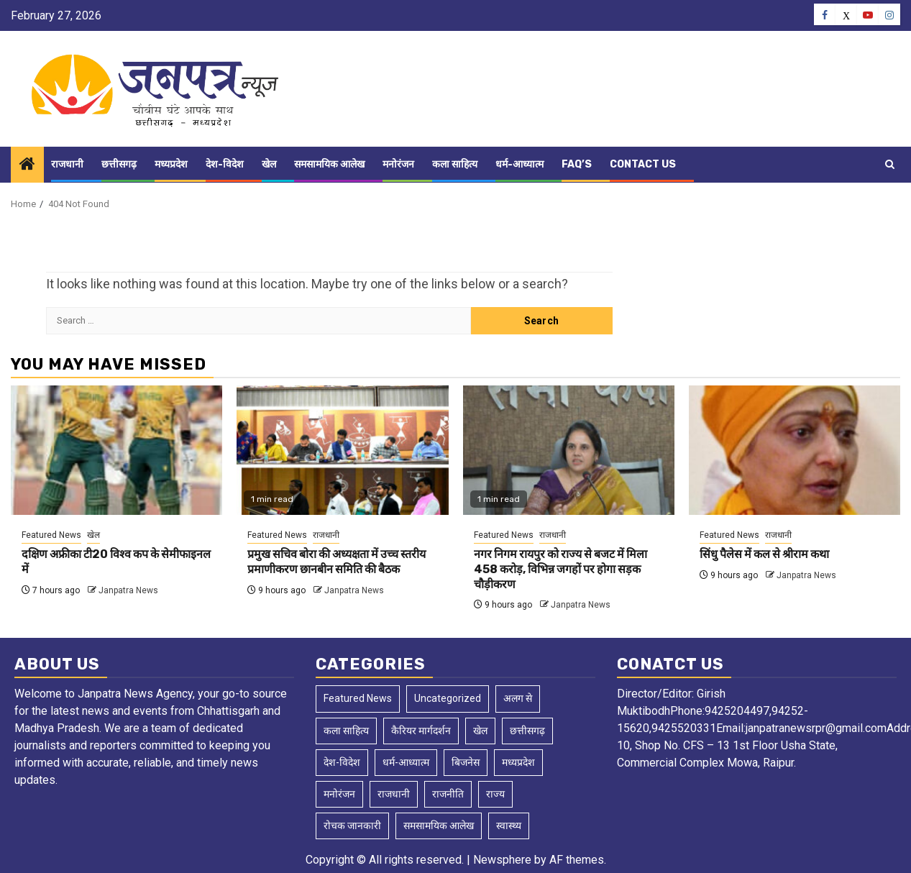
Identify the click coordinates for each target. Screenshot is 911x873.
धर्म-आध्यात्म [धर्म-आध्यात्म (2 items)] (406, 762)
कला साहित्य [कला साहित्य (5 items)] (346, 730)
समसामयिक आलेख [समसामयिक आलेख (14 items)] (438, 825)
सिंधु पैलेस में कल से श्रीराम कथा (764, 554)
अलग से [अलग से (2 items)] (517, 698)
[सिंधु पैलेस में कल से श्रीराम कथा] (794, 450)
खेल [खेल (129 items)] (480, 730)
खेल (269, 164)
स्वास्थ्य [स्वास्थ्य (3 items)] (508, 825)
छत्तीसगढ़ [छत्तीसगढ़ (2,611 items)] (527, 730)
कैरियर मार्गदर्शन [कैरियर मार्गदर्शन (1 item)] (421, 730)
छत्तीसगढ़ (119, 164)
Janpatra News (128, 590)
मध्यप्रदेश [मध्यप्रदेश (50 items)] (518, 762)
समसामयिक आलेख (329, 164)
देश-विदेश (225, 164)
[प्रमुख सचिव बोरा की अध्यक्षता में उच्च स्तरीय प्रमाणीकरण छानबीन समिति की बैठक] (342, 450)
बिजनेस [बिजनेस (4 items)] (466, 762)
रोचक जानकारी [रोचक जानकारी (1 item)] (352, 825)
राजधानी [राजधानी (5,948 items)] (393, 794)
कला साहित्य (454, 164)
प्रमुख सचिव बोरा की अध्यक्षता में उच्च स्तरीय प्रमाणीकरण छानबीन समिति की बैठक (336, 561)
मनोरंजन (398, 164)
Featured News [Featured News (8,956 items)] (358, 698)
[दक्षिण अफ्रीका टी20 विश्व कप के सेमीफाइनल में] (116, 450)
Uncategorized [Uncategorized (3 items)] (447, 698)
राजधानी (67, 164)
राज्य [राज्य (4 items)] (495, 794)
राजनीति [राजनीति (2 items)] (448, 794)
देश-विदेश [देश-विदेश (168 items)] (342, 762)
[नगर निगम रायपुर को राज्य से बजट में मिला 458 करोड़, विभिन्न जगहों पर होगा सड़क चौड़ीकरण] (568, 450)
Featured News (51, 535)
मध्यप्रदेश (171, 164)
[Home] (27, 165)
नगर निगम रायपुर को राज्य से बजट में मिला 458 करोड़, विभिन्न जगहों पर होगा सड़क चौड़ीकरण (560, 569)
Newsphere (502, 860)
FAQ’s (577, 164)
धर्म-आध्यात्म (519, 164)
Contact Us (643, 164)
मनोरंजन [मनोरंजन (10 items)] (339, 794)
